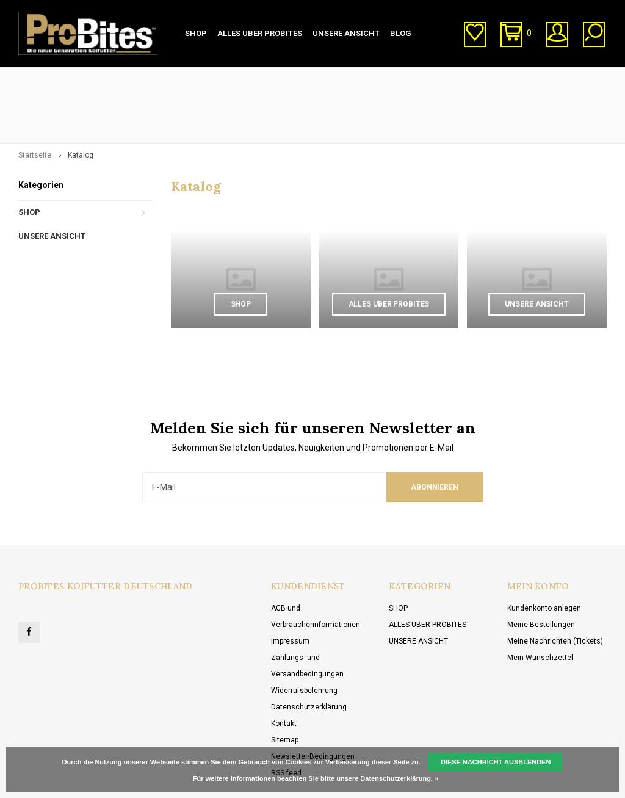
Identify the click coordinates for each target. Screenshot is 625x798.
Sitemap (284, 687)
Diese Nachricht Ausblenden (496, 762)
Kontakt (284, 671)
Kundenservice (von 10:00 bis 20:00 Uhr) (368, 79)
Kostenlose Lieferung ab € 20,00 (546, 79)
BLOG (400, 33)
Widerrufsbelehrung (304, 638)
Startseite (34, 102)
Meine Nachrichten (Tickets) (555, 588)
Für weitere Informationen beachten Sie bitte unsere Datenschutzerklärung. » (315, 778)
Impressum (290, 588)
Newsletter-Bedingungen (313, 704)
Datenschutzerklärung (309, 654)
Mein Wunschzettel (540, 605)
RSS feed (286, 720)
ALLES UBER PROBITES (259, 33)
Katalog (80, 102)
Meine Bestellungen (541, 572)
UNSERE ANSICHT (346, 33)
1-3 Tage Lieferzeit (55, 79)
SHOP (196, 33)
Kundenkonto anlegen (544, 555)
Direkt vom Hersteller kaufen (194, 79)
